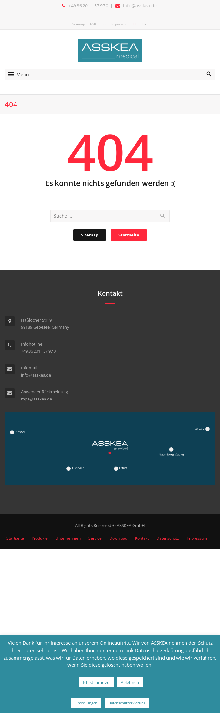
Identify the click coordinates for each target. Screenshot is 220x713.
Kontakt (142, 538)
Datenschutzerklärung (126, 702)
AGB (93, 24)
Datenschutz (167, 538)
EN (144, 24)
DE (135, 24)
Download (118, 538)
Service (95, 538)
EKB (103, 24)
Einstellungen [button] (86, 702)
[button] (22, 74)
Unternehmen (68, 538)
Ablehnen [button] (130, 682)
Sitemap (78, 24)
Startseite (128, 235)
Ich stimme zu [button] (96, 682)
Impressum (119, 24)
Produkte (40, 538)
